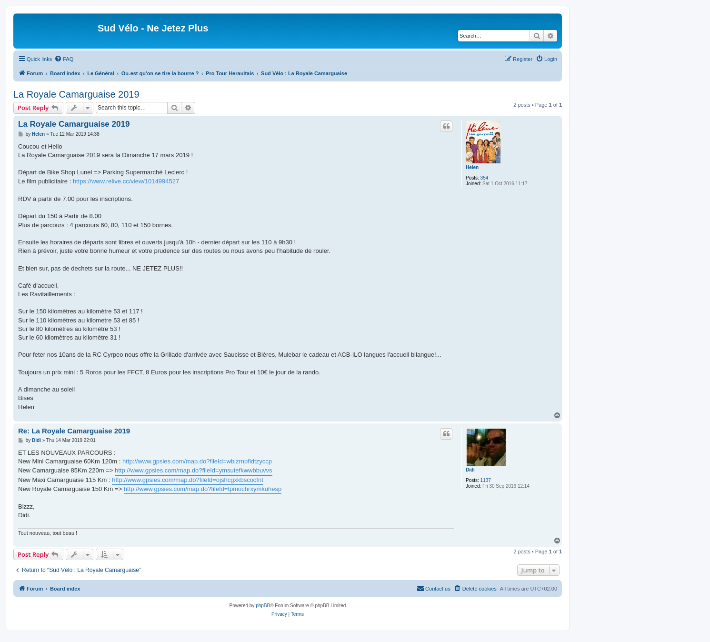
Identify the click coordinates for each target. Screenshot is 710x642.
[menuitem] (63, 59)
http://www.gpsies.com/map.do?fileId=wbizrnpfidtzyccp (197, 461)
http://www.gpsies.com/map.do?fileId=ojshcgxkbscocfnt (187, 479)
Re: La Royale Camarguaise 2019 (74, 431)
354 (484, 178)
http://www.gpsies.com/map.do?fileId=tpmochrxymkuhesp (202, 488)
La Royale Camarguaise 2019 (76, 94)
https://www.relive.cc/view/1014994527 (126, 181)
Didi (470, 469)
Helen (472, 167)
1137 (485, 480)
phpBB (263, 605)
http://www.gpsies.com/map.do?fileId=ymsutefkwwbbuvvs (193, 470)
